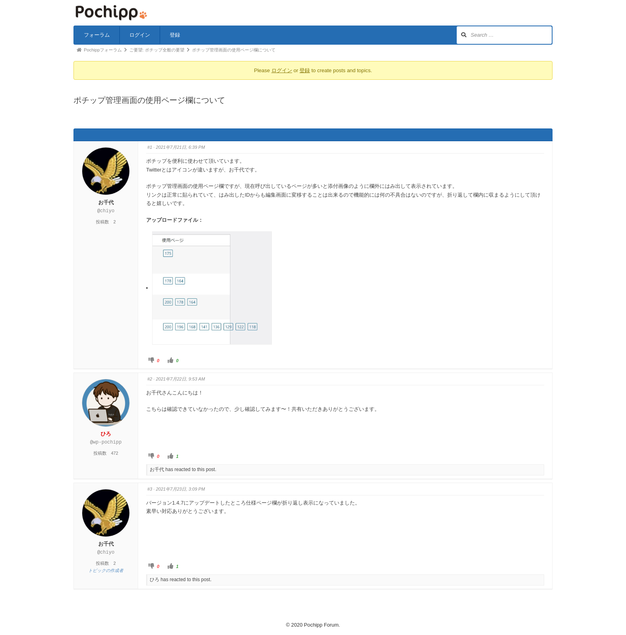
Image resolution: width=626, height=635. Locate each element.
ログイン (139, 35)
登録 (175, 35)
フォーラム (97, 35)
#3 (149, 489)
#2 (149, 379)
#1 (149, 147)
